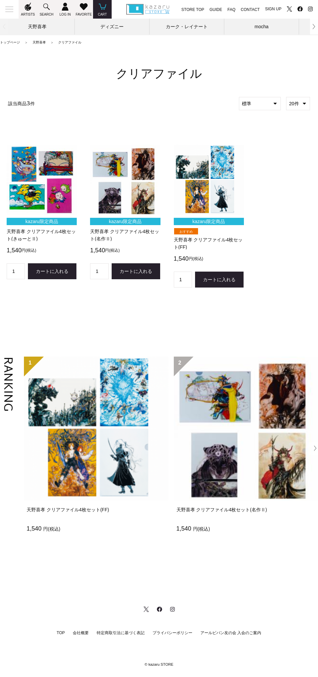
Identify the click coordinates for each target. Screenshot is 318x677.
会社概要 (81, 633)
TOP (61, 633)
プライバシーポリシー (172, 633)
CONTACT (250, 9)
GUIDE (216, 9)
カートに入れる (52, 271)
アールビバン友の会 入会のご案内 (230, 633)
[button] (314, 27)
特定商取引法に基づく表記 (121, 633)
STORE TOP (192, 9)
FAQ (232, 9)
